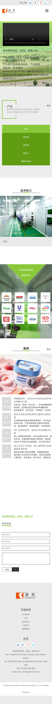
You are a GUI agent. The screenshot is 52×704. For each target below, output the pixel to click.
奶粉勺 (26, 153)
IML (26, 129)
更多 (49, 105)
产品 (26, 618)
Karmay (26, 614)
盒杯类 (26, 145)
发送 (7, 569)
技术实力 (26, 622)
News (26, 625)
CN (21, 3)
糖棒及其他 (26, 161)
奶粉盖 (26, 137)
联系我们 (26, 629)
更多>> (45, 83)
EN (25, 3)
